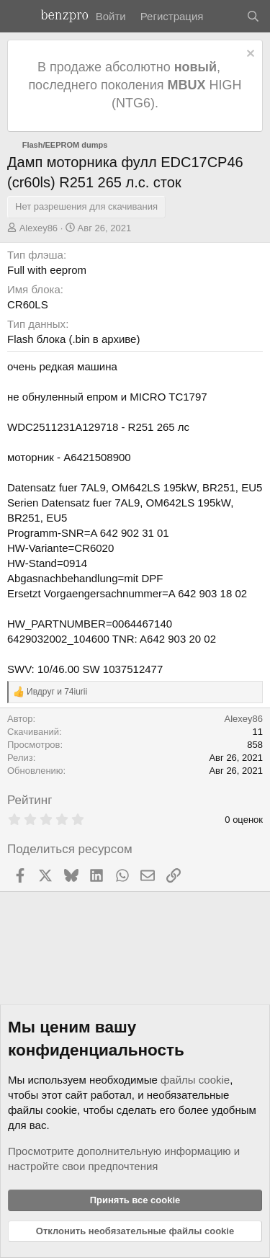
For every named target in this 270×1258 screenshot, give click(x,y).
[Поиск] (253, 16)
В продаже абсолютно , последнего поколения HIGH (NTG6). (134, 85)
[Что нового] (224, 16)
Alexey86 (38, 228)
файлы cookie (195, 1080)
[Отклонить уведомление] (249, 55)
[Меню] (20, 16)
